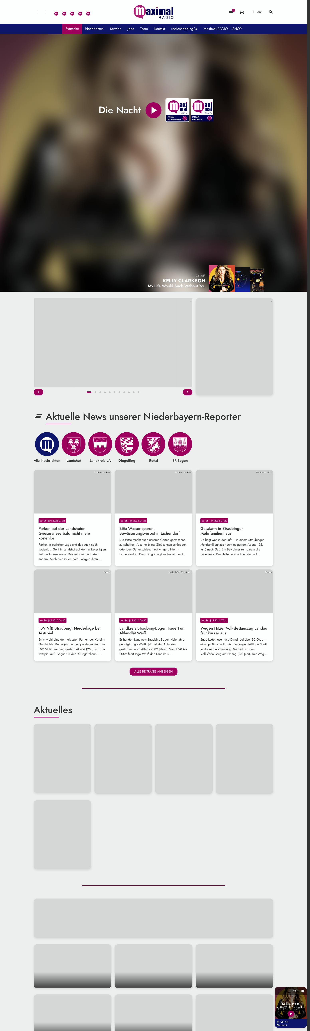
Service (115, 28)
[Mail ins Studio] (38, 12)
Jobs (131, 28)
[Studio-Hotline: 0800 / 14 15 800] (46, 12)
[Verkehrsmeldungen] (242, 12)
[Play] (153, 110)
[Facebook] (62, 12)
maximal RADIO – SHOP (223, 28)
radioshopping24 (184, 28)
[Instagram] (70, 12)
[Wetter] (256, 12)
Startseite (72, 28)
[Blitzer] (231, 12)
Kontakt (159, 28)
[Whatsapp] (54, 12)
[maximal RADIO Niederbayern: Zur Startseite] (153, 12)
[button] (89, 392)
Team (144, 28)
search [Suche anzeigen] (270, 12)
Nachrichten (94, 28)
